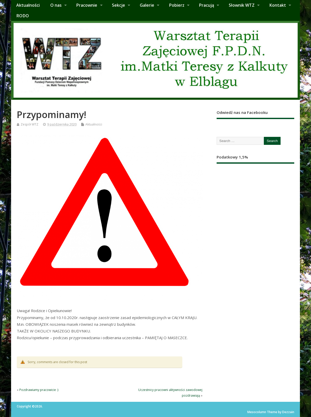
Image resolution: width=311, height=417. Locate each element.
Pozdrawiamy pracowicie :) (38, 390)
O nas (56, 5)
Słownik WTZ (242, 5)
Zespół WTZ (29, 124)
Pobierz (176, 5)
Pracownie (86, 5)
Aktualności (28, 5)
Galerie (147, 5)
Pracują (206, 5)
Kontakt (277, 5)
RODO (22, 16)
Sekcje (118, 5)
